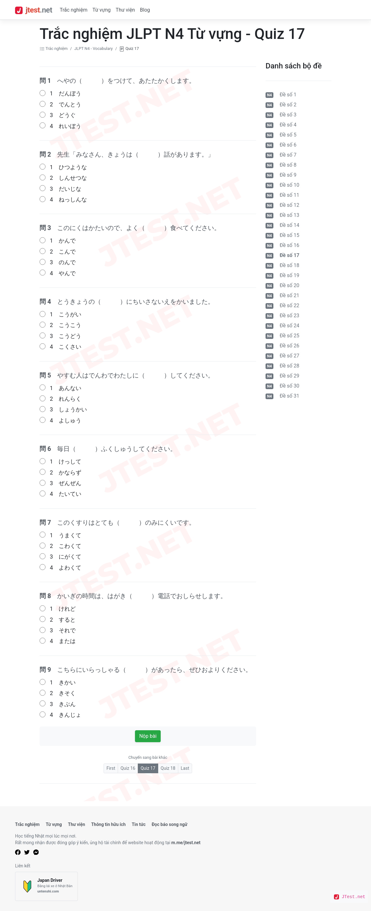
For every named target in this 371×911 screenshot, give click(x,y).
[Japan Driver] (46, 886)
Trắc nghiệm (73, 10)
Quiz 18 (168, 768)
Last (185, 768)
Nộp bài (147, 736)
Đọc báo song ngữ (169, 824)
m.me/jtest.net (186, 842)
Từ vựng (101, 10)
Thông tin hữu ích (108, 824)
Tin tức (139, 824)
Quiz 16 (128, 768)
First (110, 768)
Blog (145, 10)
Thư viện (125, 10)
